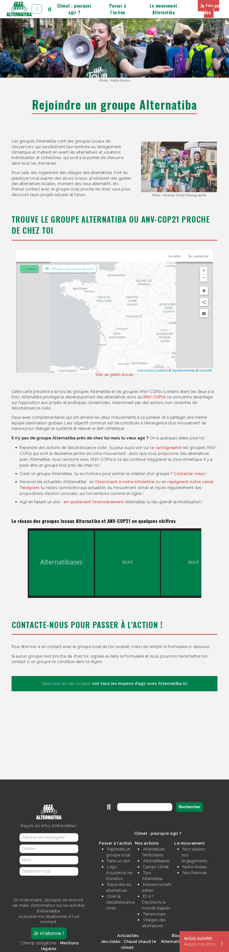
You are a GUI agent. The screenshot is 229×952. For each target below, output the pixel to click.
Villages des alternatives (154, 923)
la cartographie (166, 447)
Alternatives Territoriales (153, 852)
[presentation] (49, 886)
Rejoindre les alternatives (118, 887)
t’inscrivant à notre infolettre (125, 481)
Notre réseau (195, 867)
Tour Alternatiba (152, 875)
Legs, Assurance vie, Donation (119, 873)
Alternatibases (156, 861)
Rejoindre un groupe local (118, 852)
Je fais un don (209, 8)
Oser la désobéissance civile (120, 902)
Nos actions (147, 843)
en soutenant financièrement (94, 502)
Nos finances (195, 872)
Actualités (127, 935)
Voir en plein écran (114, 374)
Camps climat (156, 867)
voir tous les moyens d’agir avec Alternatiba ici (139, 683)
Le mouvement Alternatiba (163, 8)
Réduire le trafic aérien (157, 887)
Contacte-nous (189, 473)
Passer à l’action (117, 8)
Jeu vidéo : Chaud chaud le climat (128, 944)
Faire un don (118, 861)
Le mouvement (189, 843)
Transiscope (154, 914)
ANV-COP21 (154, 397)
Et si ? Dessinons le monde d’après (156, 902)
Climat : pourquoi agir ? (74, 8)
